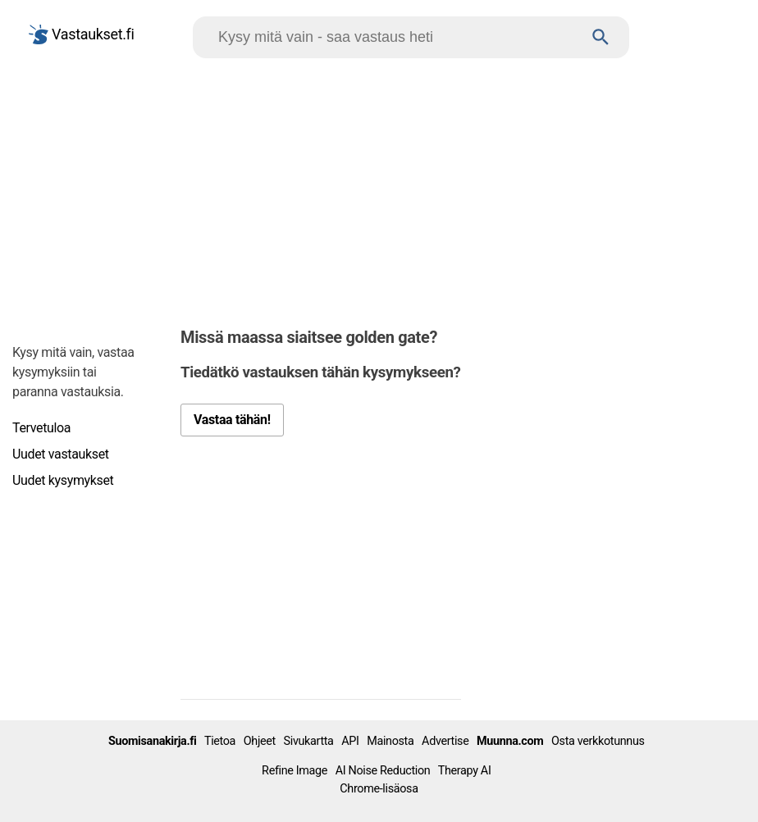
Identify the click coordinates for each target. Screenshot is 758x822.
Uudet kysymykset (62, 480)
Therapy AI (464, 771)
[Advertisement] (379, 189)
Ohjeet (260, 741)
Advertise (445, 741)
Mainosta (390, 741)
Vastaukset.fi (82, 34)
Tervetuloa (41, 428)
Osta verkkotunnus (598, 741)
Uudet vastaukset (60, 454)
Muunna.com (510, 741)
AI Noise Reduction (383, 771)
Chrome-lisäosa (379, 789)
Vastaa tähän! (232, 419)
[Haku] (601, 37)
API (349, 741)
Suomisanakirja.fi (152, 741)
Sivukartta (309, 741)
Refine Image (294, 771)
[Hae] (396, 37)
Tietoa (219, 741)
